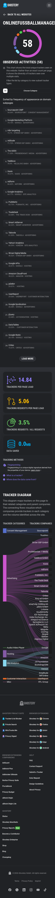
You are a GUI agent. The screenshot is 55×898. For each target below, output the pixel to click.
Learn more (36, 470)
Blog (4, 851)
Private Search (9, 724)
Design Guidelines (36, 784)
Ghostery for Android (39, 748)
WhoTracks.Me (9, 730)
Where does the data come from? (19, 479)
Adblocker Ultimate (9, 774)
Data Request (34, 778)
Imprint (38, 881)
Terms (17, 881)
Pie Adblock (7, 786)
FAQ (31, 760)
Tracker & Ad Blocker (12, 719)
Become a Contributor (11, 834)
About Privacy (34, 790)
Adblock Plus (7, 769)
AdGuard (5, 763)
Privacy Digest (9, 736)
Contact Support (35, 766)
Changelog (6, 857)
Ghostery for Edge (37, 742)
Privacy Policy (27, 881)
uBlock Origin (7, 798)
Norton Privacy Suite (10, 780)
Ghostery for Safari (38, 730)
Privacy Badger (8, 792)
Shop (4, 846)
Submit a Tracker (36, 772)
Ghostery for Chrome (39, 719)
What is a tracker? (13, 475)
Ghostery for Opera (38, 736)
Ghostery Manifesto (10, 822)
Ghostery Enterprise (10, 840)
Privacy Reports (11, 828)
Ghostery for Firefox (38, 724)
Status (4, 816)
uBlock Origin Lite (9, 804)
